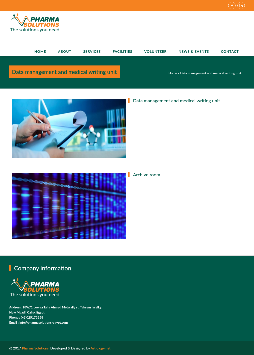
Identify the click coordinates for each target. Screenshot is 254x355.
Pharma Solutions (35, 348)
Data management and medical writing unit (210, 73)
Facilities (122, 51)
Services (92, 51)
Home (40, 51)
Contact (230, 51)
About (64, 51)
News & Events (194, 51)
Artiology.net (100, 348)
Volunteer (155, 51)
